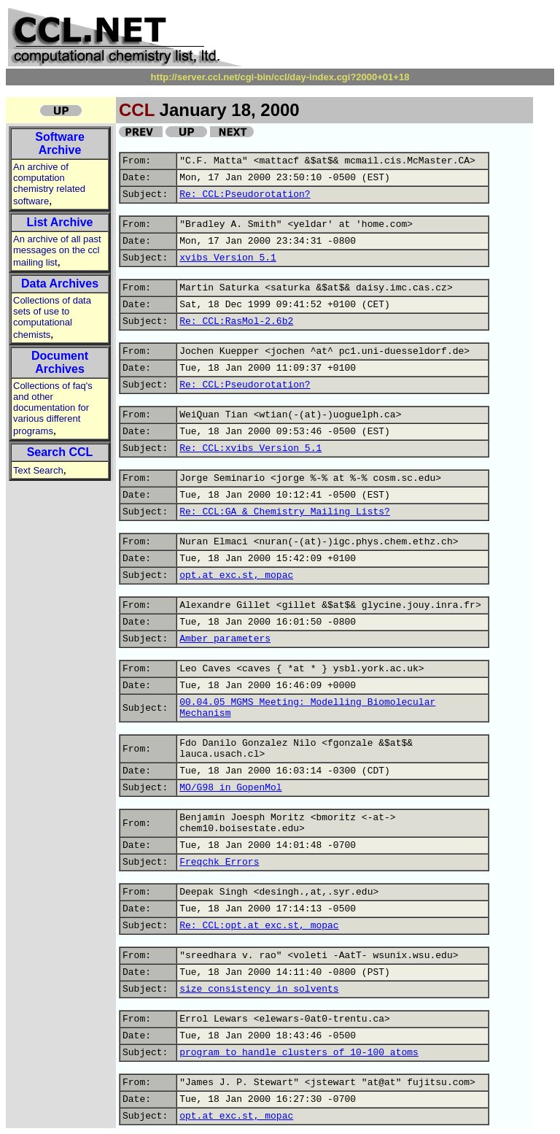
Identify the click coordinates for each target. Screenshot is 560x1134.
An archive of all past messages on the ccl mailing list (57, 251)
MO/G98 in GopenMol (230, 787)
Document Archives (59, 362)
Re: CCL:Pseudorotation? (244, 194)
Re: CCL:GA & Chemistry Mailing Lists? (284, 511)
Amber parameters (225, 638)
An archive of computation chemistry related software (49, 184)
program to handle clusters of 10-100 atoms (299, 1052)
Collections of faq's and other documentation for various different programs (53, 408)
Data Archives (59, 283)
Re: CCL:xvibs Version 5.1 (250, 448)
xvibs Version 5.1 (227, 257)
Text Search (38, 470)
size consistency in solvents (258, 989)
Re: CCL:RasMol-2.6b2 (236, 321)
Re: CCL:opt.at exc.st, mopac (258, 925)
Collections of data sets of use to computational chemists (52, 317)
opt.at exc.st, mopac (236, 575)
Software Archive (60, 143)
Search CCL (60, 452)
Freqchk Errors (219, 862)
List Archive (60, 222)
